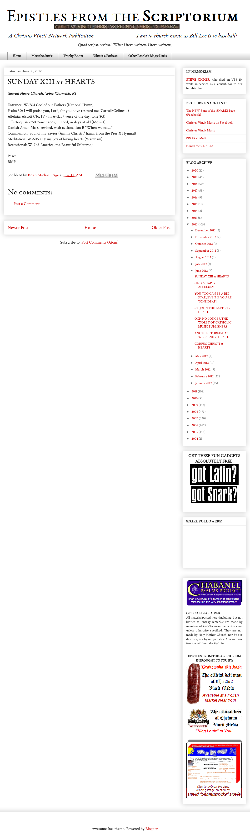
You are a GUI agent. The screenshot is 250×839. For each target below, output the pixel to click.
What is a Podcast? (105, 56)
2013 (194, 218)
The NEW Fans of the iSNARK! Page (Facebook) (210, 113)
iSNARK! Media (197, 138)
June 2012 (202, 271)
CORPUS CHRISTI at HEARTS (209, 346)
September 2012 (206, 251)
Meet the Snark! (42, 56)
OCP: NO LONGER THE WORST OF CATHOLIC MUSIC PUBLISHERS (213, 323)
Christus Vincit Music (200, 130)
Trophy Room (73, 56)
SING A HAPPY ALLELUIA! (205, 285)
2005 (195, 432)
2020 (195, 170)
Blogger (151, 828)
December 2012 (205, 230)
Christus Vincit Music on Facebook (209, 122)
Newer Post (18, 227)
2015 (194, 204)
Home (17, 56)
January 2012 (204, 383)
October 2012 (204, 244)
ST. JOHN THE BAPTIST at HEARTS (213, 310)
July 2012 (201, 264)
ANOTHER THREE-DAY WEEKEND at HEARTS (212, 335)
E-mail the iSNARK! (199, 146)
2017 (194, 190)
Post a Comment (27, 203)
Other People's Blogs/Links (147, 56)
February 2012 (205, 376)
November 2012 (206, 237)
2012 (194, 224)
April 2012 (202, 363)
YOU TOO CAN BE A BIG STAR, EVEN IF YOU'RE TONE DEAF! (213, 298)
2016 (194, 197)
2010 (194, 398)
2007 (195, 418)
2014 (194, 211)
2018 (194, 184)
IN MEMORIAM (198, 72)
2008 (195, 412)
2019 (194, 177)
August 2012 (203, 257)
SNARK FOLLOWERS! (204, 521)
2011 (194, 391)
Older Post (161, 227)
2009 (195, 405)
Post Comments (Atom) (99, 242)
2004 (195, 439)
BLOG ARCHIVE (199, 163)
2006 (195, 425)
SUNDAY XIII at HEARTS (212, 276)
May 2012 (202, 356)
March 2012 (203, 369)
